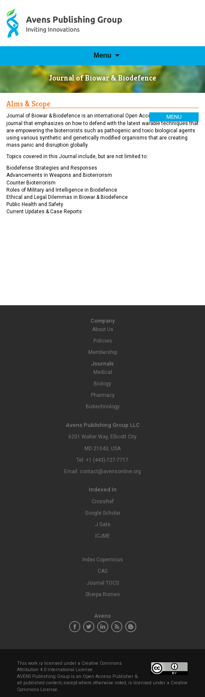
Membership (102, 352)
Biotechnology (103, 407)
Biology (102, 384)
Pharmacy (103, 395)
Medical (102, 372)
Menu (103, 55)
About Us (102, 329)
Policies (102, 341)
